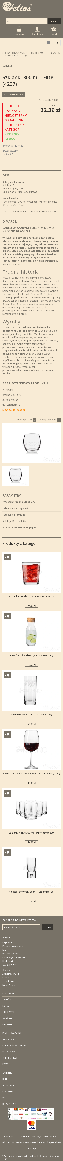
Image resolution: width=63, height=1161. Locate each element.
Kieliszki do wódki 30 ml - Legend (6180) (31, 891)
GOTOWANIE (8, 1011)
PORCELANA (8, 993)
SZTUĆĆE (7, 999)
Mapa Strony (8, 985)
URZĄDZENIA (8, 1051)
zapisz (48, 927)
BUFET (5, 1078)
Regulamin (7, 942)
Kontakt (6, 977)
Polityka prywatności (12, 945)
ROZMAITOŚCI (9, 1103)
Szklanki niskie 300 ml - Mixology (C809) (31, 832)
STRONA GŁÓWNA (10, 53)
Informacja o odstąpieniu (14, 957)
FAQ (4, 949)
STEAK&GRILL (9, 1085)
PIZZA (5, 1064)
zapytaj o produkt (49, 419)
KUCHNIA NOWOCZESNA (14, 1045)
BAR (4, 1097)
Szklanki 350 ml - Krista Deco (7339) (31, 714)
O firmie (6, 969)
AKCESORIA (8, 1039)
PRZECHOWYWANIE (12, 1032)
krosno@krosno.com (13, 409)
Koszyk (53, 31)
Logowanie (19, 30)
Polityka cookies (10, 953)
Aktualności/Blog (10, 973)
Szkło (24, 53)
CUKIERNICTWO (10, 1057)
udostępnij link (26, 419)
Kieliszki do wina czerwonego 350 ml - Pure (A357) (31, 773)
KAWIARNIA (8, 1091)
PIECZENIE (7, 1024)
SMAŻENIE (7, 1018)
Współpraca (8, 981)
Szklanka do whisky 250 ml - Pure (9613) (31, 596)
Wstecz (55, 53)
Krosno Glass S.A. (13, 94)
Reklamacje (8, 961)
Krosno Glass (36, 53)
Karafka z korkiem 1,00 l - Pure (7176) (31, 655)
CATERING (7, 1072)
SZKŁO (5, 1005)
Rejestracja (37, 31)
